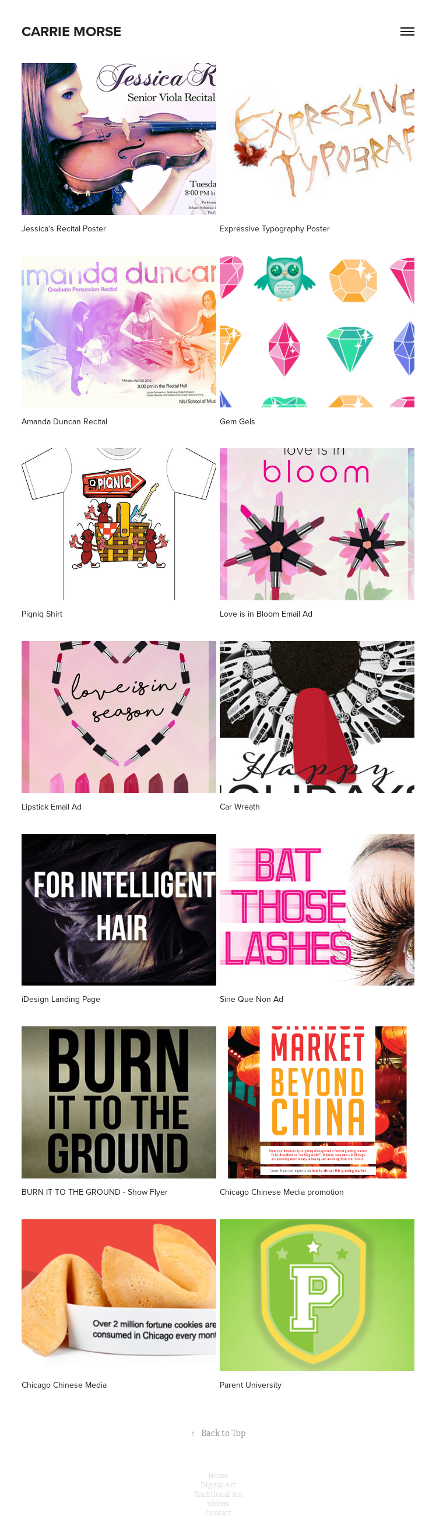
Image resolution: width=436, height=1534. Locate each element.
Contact (218, 1513)
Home (218, 1475)
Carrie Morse (71, 31)
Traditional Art (218, 1494)
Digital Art (218, 1485)
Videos (218, 1503)
